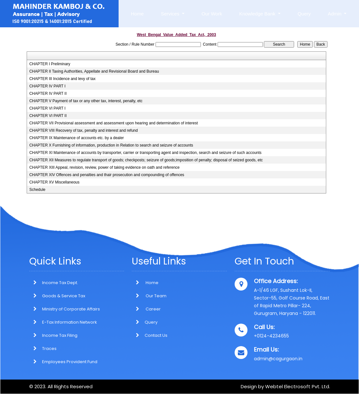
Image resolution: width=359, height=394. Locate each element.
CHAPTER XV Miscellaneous (54, 182)
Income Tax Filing (59, 335)
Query (304, 13)
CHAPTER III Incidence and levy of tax (62, 78)
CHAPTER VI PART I (47, 108)
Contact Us (149, 335)
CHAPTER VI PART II (48, 115)
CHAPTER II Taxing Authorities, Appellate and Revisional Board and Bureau (94, 71)
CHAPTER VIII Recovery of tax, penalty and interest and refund (83, 130)
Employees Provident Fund (69, 362)
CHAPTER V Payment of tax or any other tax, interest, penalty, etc (85, 101)
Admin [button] (335, 13)
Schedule (37, 189)
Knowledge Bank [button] (258, 13)
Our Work (212, 13)
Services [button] (171, 13)
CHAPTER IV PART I (47, 86)
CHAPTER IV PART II (48, 93)
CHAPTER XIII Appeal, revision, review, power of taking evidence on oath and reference (104, 167)
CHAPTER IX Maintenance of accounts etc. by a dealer (76, 138)
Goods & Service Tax (63, 296)
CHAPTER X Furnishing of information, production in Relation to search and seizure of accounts (111, 145)
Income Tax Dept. (60, 283)
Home (137, 13)
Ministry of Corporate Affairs (71, 309)
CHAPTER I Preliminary (49, 64)
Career (146, 309)
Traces (49, 348)
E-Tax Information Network (69, 322)
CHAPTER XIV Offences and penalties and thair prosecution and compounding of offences (106, 175)
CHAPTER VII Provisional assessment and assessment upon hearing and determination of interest (113, 123)
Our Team (149, 296)
